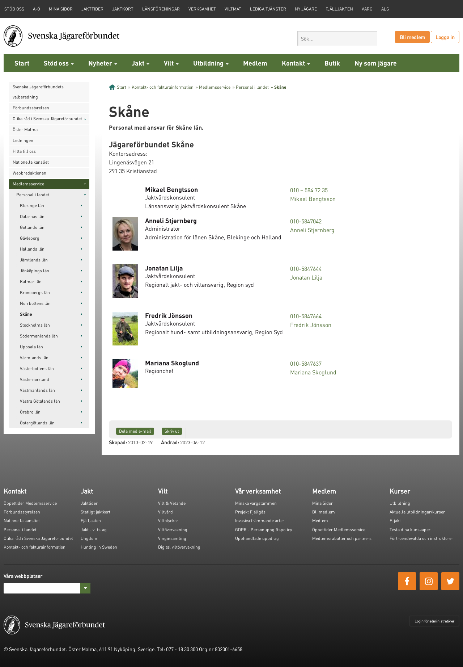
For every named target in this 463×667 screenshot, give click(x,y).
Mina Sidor (322, 503)
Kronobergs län (35, 292)
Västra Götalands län (40, 401)
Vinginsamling (172, 538)
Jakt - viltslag (94, 529)
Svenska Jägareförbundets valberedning (38, 92)
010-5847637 (306, 363)
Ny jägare (306, 9)
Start (21, 63)
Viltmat (233, 9)
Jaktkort (122, 9)
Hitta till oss (24, 151)
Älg (385, 9)
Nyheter (102, 63)
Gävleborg (29, 238)
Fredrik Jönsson (310, 324)
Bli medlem (412, 37)
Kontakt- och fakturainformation (163, 87)
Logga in (445, 37)
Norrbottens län (35, 303)
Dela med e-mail (135, 431)
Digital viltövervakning (179, 547)
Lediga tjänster (268, 9)
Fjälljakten (339, 9)
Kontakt (296, 63)
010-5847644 (306, 268)
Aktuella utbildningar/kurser (417, 512)
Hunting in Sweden (99, 547)
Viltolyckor (168, 520)
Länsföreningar (161, 9)
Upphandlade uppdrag (257, 538)
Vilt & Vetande (172, 503)
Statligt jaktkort (95, 512)
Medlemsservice (28, 183)
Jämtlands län (34, 260)
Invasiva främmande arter (259, 520)
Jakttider (92, 9)
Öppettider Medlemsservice (30, 503)
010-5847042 (306, 221)
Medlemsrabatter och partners (341, 538)
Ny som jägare (375, 63)
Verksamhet (202, 9)
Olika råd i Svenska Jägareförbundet (47, 118)
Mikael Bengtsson (313, 198)
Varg (367, 9)
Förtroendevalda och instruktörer (421, 538)
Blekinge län (32, 205)
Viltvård (165, 512)
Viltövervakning (172, 529)
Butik (332, 63)
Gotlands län (32, 227)
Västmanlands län (37, 390)
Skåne (26, 314)
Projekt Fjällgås (250, 512)
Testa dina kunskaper (410, 529)
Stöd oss (59, 63)
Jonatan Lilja (306, 277)
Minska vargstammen (256, 503)
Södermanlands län (39, 336)
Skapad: (118, 442)
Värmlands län (34, 357)
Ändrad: (170, 442)
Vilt (171, 63)
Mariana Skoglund (313, 372)
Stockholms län (35, 325)
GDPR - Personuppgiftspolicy (263, 529)
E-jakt (395, 520)
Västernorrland (34, 379)
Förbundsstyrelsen (31, 107)
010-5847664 (306, 316)
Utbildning (211, 63)
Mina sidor (61, 9)
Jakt (140, 63)
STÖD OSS (14, 9)
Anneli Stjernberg (312, 230)
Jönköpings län (34, 270)
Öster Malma (25, 129)
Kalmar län (31, 281)
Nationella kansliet (31, 162)
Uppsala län (31, 346)
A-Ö (36, 9)
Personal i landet (32, 194)
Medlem (255, 63)
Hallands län (32, 249)
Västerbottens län (37, 368)
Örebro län (30, 412)
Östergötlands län (37, 422)
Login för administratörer (434, 621)
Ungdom (89, 538)
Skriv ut (172, 431)
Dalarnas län (32, 216)
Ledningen (23, 140)
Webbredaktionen (29, 173)
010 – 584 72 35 (309, 190)
